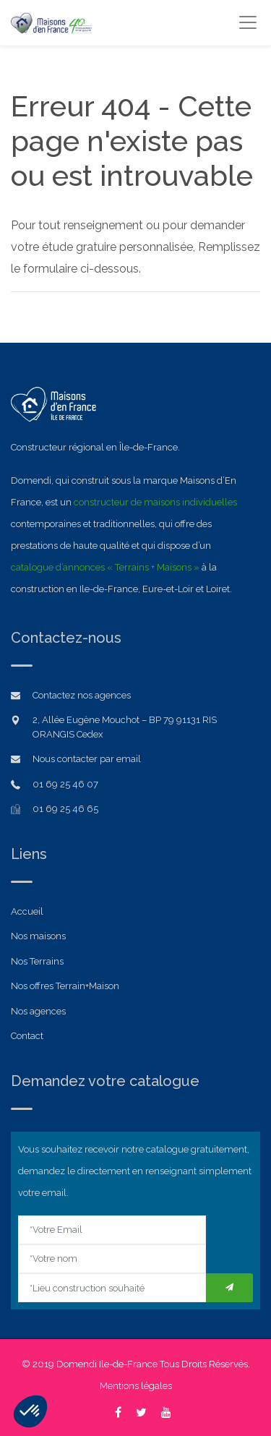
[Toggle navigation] (247, 22)
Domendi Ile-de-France (107, 1364)
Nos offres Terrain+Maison (65, 985)
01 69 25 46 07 (65, 784)
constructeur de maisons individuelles (155, 502)
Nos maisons (38, 936)
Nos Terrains (37, 961)
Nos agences (38, 1011)
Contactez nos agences (82, 695)
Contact (27, 1035)
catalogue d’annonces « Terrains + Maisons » (105, 567)
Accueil (27, 911)
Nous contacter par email (87, 758)
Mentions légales (136, 1385)
